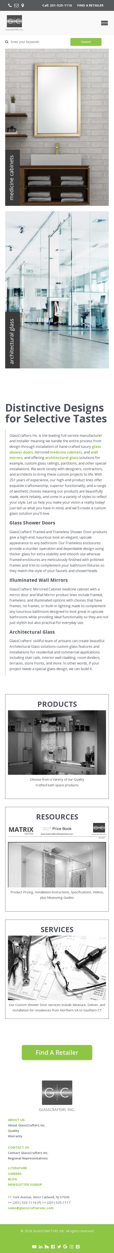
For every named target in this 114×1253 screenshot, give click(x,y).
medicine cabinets (66, 452)
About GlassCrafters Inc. (27, 1125)
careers (15, 1173)
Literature (17, 1168)
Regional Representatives (28, 1158)
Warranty (15, 1136)
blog (12, 1179)
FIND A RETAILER (90, 5)
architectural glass (61, 457)
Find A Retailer (57, 1052)
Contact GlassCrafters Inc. (28, 1153)
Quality (13, 1130)
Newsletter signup (25, 1184)
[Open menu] (104, 23)
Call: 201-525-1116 (57, 5)
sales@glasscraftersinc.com (31, 1208)
